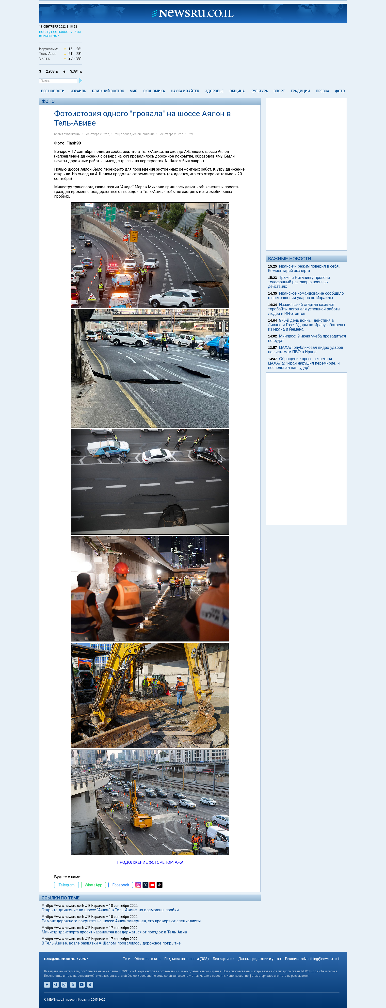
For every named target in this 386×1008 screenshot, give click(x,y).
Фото (340, 91)
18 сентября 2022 (123, 906)
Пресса (322, 91)
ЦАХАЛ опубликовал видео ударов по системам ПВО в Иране (305, 349)
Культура (259, 91)
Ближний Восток (108, 91)
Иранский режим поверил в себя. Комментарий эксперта (304, 268)
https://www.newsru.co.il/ (64, 906)
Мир (133, 91)
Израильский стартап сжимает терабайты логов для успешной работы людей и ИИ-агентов (304, 309)
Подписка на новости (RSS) (186, 959)
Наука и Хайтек (185, 91)
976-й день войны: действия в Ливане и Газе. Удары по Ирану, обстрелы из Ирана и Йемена (306, 324)
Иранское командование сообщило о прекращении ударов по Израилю (306, 295)
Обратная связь (147, 959)
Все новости (52, 91)
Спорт (279, 91)
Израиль (78, 91)
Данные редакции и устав (259, 959)
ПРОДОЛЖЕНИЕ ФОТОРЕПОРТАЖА (150, 862)
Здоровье (214, 91)
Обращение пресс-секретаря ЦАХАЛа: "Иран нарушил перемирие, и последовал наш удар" (304, 363)
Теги (126, 959)
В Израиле (96, 906)
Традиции (300, 91)
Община (237, 91)
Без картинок (223, 959)
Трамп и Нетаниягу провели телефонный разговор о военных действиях (299, 281)
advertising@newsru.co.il (320, 959)
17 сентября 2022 (123, 928)
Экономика (154, 91)
